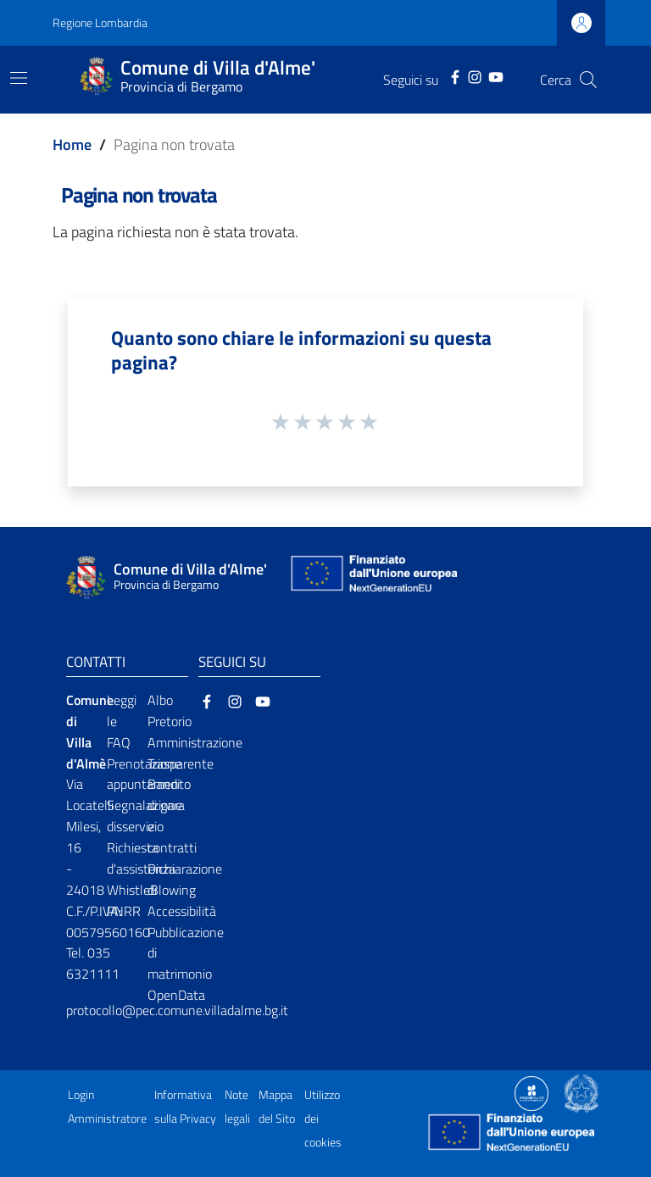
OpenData (176, 995)
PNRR (124, 911)
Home (72, 144)
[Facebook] (455, 75)
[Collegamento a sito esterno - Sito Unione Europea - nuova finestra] (372, 577)
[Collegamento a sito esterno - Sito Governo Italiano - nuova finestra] (581, 1092)
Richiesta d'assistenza (141, 858)
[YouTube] (495, 75)
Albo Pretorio (169, 710)
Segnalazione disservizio (144, 815)
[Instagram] (474, 75)
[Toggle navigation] (18, 78)
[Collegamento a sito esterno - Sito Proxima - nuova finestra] (531, 1092)
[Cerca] (588, 79)
